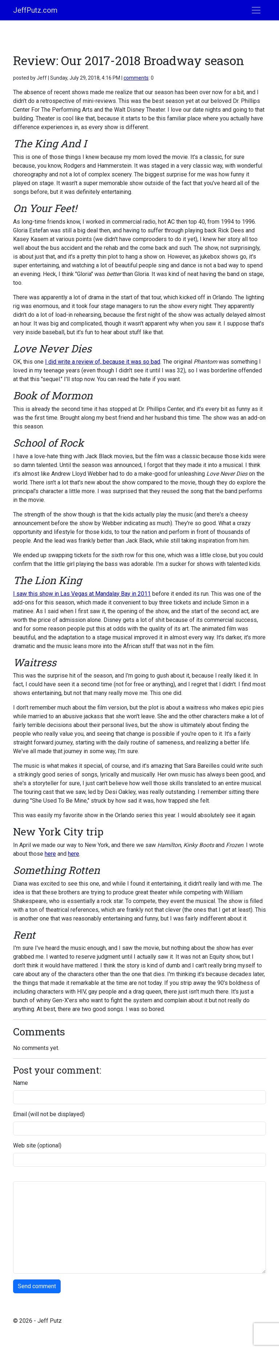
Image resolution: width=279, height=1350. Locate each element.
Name (20, 1082)
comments (136, 78)
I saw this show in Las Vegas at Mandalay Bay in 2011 (82, 593)
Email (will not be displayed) (49, 1114)
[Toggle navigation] (256, 10)
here (50, 853)
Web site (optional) (37, 1145)
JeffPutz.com (35, 10)
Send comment (37, 1286)
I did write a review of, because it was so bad (102, 361)
